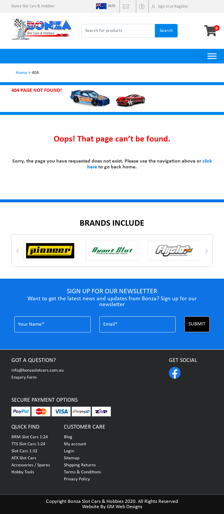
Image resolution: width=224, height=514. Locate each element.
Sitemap (71, 458)
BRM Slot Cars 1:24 (29, 437)
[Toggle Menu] (212, 56)
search (166, 30)
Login (69, 451)
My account (75, 444)
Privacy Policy (77, 479)
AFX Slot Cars (23, 458)
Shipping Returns (80, 465)
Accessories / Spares (30, 465)
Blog (68, 437)
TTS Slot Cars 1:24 (28, 444)
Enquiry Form (24, 377)
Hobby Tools (22, 472)
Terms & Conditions (82, 472)
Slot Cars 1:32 (24, 451)
